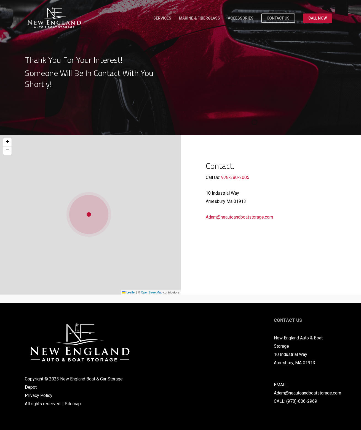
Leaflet (128, 292)
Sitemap (73, 403)
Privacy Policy (38, 395)
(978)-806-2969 (301, 401)
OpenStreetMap (151, 292)
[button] (90, 214)
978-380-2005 (235, 177)
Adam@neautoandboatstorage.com (239, 217)
